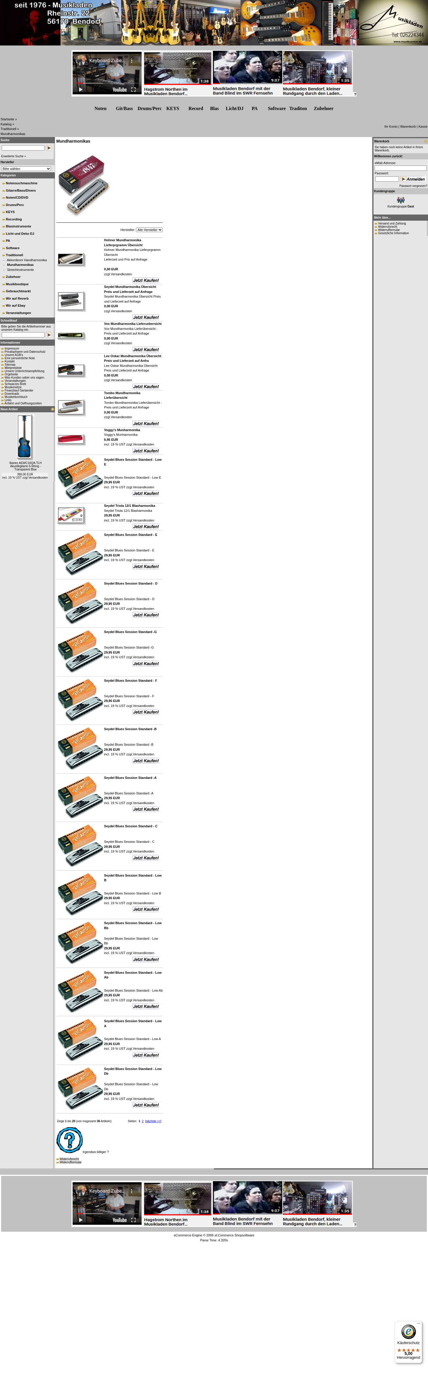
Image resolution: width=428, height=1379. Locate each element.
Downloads (12, 393)
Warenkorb (408, 126)
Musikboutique (17, 284)
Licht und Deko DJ (20, 233)
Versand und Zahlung (392, 223)
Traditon (298, 108)
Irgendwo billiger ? (82, 1152)
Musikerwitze (13, 387)
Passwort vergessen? (413, 186)
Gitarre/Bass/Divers (21, 190)
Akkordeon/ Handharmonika (27, 260)
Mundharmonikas (13, 134)
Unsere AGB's (14, 355)
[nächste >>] (153, 1121)
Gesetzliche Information (393, 233)
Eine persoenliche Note (20, 358)
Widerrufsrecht (69, 1159)
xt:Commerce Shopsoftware (234, 1235)
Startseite (7, 119)
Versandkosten (38, 477)
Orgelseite (11, 374)
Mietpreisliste (13, 367)
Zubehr (324, 108)
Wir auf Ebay (16, 305)
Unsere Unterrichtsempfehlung (25, 371)
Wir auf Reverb (17, 298)
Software (277, 108)
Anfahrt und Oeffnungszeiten (23, 403)
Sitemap (10, 364)
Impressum (12, 348)
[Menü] (418, 1324)
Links (8, 400)
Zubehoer (13, 276)
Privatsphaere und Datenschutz (25, 351)
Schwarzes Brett (15, 384)
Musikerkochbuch (16, 397)
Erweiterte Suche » (13, 156)
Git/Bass (124, 108)
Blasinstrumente (18, 226)
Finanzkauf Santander (19, 390)
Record (195, 108)
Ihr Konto (391, 126)
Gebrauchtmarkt (18, 291)
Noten (100, 108)
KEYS (173, 108)
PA (254, 108)
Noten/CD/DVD (17, 197)
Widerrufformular (70, 1162)
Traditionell (8, 129)
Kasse (422, 126)
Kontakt (10, 361)
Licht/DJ (234, 108)
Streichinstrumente (20, 269)
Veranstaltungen (18, 313)
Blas (214, 108)
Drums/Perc (149, 108)
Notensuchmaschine (22, 183)
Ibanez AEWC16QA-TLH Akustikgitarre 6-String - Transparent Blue (25, 466)
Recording (14, 219)
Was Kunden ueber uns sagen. (25, 377)
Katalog (6, 124)
